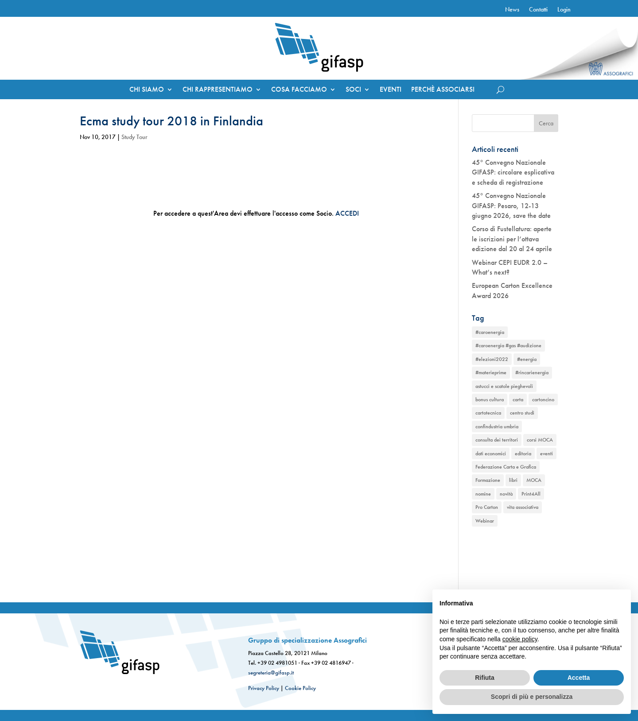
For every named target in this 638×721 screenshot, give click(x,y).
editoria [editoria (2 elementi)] (523, 453)
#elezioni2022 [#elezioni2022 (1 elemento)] (491, 359)
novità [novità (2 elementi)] (506, 493)
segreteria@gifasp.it (271, 672)
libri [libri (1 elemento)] (513, 480)
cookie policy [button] (519, 639)
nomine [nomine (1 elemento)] (483, 493)
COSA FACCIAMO (299, 90)
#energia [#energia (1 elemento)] (527, 359)
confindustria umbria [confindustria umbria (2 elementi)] (496, 426)
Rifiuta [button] (484, 677)
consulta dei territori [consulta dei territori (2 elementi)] (496, 439)
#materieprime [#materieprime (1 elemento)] (490, 372)
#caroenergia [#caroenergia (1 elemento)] (489, 332)
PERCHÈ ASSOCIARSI (443, 90)
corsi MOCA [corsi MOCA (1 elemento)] (540, 439)
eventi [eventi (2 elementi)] (546, 453)
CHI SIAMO (146, 90)
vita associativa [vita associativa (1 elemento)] (522, 507)
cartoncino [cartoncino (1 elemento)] (543, 399)
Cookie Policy (300, 688)
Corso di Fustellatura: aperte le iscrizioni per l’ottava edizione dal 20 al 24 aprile (512, 238)
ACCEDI (347, 213)
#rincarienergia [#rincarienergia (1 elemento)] (532, 372)
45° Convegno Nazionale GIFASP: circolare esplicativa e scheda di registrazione (513, 172)
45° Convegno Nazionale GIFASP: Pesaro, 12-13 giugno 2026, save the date (511, 205)
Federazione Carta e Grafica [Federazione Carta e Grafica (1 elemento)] (505, 466)
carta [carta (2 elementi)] (518, 399)
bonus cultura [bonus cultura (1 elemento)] (489, 399)
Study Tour (134, 137)
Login (564, 9)
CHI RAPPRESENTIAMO (218, 90)
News (512, 9)
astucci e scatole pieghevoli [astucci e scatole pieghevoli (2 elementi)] (504, 386)
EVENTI (390, 90)
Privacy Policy (263, 688)
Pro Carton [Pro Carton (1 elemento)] (486, 507)
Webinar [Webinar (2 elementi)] (484, 520)
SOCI (353, 90)
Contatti (538, 9)
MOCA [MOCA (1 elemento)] (533, 480)
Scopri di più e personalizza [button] (531, 696)
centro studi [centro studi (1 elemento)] (522, 412)
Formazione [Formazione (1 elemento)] (487, 480)
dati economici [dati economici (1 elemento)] (490, 453)
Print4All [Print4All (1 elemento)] (531, 493)
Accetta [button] (579, 677)
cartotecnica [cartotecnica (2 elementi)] (488, 412)
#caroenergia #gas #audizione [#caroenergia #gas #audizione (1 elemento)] (508, 345)
